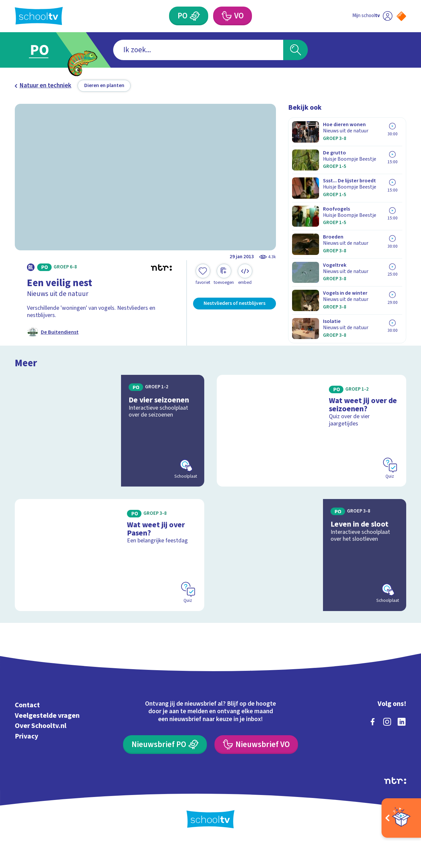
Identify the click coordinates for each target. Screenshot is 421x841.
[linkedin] (401, 722)
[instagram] (387, 722)
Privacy (26, 736)
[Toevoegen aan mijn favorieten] (203, 274)
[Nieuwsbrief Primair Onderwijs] (165, 744)
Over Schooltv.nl (40, 726)
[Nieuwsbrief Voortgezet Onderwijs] (256, 744)
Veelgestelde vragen (47, 716)
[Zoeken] (295, 50)
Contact (27, 705)
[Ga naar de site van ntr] (395, 780)
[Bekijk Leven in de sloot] (312, 555)
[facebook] (372, 722)
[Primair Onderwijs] (188, 16)
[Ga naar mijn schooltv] (372, 16)
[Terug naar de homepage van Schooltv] (39, 16)
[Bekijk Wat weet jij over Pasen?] (110, 555)
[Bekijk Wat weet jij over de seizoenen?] (312, 431)
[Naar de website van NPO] (401, 16)
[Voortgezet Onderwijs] (232, 16)
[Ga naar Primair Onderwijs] (46, 50)
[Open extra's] (401, 818)
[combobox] (198, 50)
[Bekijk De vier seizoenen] (110, 431)
